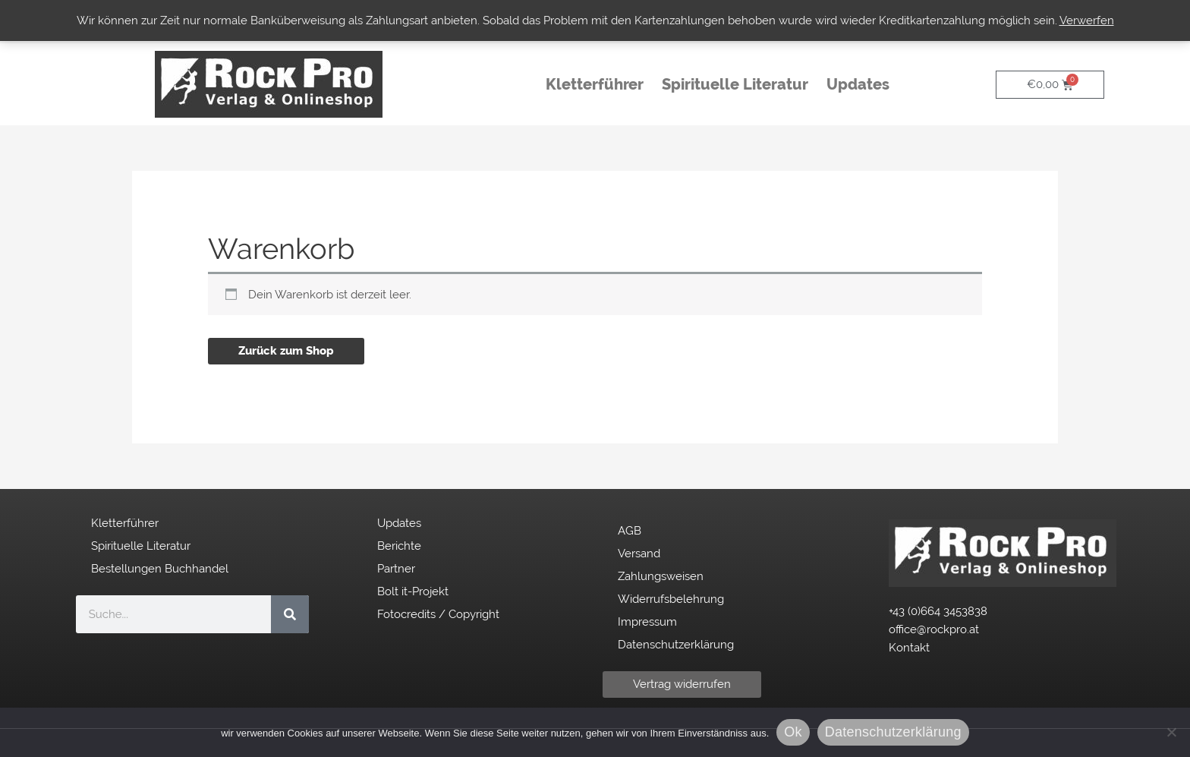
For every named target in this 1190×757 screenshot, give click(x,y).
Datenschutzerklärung (676, 644)
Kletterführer (595, 84)
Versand (639, 553)
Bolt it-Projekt (413, 591)
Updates (861, 84)
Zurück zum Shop (286, 351)
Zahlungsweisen (661, 576)
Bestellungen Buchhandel (159, 569)
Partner (396, 569)
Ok (793, 732)
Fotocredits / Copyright (438, 614)
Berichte (399, 546)
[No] (1171, 732)
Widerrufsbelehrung (671, 599)
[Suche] (290, 614)
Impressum (647, 622)
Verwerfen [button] (1086, 20)
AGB (629, 531)
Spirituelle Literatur (735, 84)
